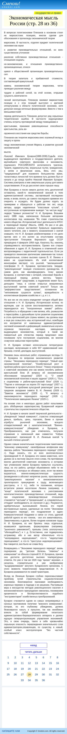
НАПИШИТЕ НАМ (11, 731)
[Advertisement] (33, 708)
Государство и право (48, 12)
